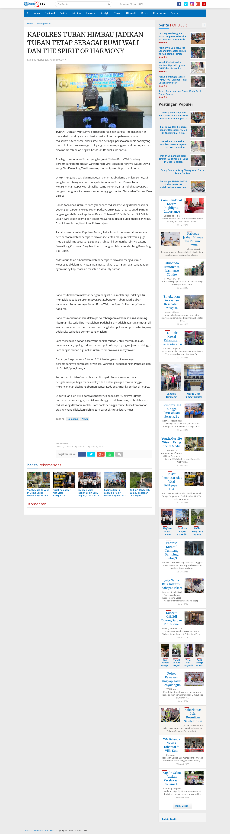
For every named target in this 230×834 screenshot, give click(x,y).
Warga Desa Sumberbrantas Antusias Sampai (193, 396)
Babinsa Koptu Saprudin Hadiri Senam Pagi (182, 534)
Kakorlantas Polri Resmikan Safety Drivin (193, 715)
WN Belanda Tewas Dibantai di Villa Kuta (171, 745)
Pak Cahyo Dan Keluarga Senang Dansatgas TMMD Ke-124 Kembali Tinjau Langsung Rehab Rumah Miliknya (172, 54)
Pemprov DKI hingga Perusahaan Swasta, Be (172, 410)
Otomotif (131, 13)
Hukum (90, 13)
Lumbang (73, 418)
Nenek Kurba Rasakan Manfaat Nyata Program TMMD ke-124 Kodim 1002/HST (172, 67)
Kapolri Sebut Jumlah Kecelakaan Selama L (171, 778)
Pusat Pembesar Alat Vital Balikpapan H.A (172, 481)
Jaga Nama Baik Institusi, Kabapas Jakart (171, 584)
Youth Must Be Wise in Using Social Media (172, 442)
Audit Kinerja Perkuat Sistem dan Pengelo (199, 667)
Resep (144, 13)
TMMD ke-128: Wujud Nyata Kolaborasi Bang (177, 667)
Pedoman (38, 830)
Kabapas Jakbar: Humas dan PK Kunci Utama (193, 239)
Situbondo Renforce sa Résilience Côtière (172, 268)
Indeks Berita (181, 805)
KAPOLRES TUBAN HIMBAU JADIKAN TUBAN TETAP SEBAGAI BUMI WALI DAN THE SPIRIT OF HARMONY (85, 43)
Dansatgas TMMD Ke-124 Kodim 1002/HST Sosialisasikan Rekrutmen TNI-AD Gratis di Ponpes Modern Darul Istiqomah (173, 187)
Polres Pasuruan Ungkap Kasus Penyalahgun (172, 679)
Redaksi (28, 830)
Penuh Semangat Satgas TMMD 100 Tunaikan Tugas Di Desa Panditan (173, 79)
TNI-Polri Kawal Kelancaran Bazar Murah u (172, 338)
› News (47, 23)
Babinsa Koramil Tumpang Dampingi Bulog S (172, 550)
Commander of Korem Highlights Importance (171, 205)
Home (30, 23)
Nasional (50, 13)
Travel (117, 13)
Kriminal (76, 13)
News (36, 13)
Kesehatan (159, 13)
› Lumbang (39, 23)
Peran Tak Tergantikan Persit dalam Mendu (190, 667)
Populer (175, 13)
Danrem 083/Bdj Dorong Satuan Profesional (171, 618)
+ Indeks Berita (168, 819)
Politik (63, 13)
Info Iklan (49, 830)
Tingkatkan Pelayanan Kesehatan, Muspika (171, 302)
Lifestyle (104, 13)
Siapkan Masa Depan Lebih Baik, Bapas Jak (167, 536)
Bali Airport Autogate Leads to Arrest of (165, 667)
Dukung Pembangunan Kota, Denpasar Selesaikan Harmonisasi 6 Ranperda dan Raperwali (173, 38)
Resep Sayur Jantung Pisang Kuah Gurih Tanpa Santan (182, 172)
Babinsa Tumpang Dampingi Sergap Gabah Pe (171, 398)
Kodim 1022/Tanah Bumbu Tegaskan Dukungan (197, 534)
